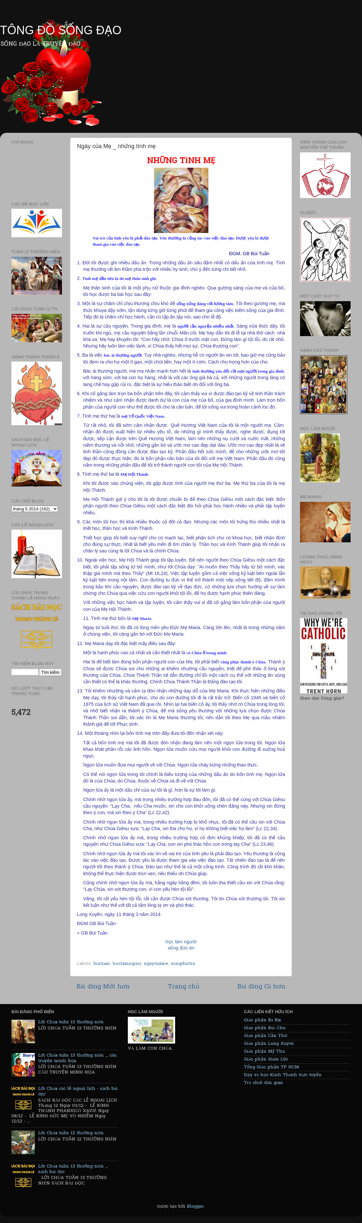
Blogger (195, 1206)
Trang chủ (184, 987)
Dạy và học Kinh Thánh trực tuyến (283, 1075)
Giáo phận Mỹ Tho (264, 1051)
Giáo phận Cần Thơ (265, 1036)
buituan (102, 964)
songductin (183, 964)
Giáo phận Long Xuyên (269, 1044)
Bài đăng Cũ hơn (261, 987)
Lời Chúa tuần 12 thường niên (71, 1133)
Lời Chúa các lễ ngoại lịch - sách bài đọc (78, 1091)
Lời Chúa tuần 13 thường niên (71, 1022)
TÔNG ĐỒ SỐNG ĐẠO (60, 30)
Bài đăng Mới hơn (103, 987)
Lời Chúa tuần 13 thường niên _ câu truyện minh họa (77, 1058)
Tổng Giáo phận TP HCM (271, 1067)
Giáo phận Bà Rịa (262, 1020)
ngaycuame (156, 964)
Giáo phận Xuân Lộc (266, 1059)
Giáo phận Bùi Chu (264, 1028)
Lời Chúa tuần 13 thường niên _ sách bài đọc (73, 1169)
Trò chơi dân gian (263, 1083)
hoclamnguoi (127, 964)
